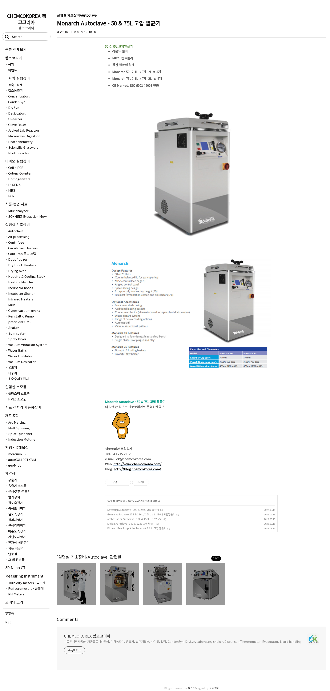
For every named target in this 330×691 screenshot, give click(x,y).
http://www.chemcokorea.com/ (137, 464)
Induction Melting (21, 439)
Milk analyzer (18, 210)
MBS (11, 190)
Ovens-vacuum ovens (24, 310)
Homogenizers (19, 179)
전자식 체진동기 (19, 542)
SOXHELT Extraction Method (28, 216)
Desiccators (17, 113)
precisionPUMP (20, 322)
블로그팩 (213, 688)
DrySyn (13, 107)
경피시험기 (15, 520)
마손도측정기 (17, 531)
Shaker (13, 327)
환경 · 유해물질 (17, 447)
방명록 (9, 613)
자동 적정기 (16, 548)
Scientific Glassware (23, 147)
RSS (8, 622)
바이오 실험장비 (17, 161)
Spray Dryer (17, 339)
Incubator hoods (20, 287)
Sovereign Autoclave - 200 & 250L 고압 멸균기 (133, 509)
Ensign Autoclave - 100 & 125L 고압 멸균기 (131, 523)
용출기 (12, 480)
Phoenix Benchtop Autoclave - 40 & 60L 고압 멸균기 (136, 528)
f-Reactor (15, 119)
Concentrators (19, 96)
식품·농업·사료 (16, 204)
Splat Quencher (20, 433)
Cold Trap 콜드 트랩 (22, 253)
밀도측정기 (15, 514)
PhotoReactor (18, 153)
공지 (11, 64)
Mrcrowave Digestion (24, 136)
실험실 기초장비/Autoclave (77, 15)
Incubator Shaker (21, 293)
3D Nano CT (15, 567)
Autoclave (15, 231)
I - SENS (14, 184)
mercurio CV (17, 454)
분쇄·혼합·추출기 (19, 491)
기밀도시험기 (17, 537)
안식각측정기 (17, 525)
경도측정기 (15, 502)
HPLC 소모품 (17, 399)
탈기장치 (14, 497)
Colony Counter (20, 173)
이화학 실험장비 (17, 78)
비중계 (12, 373)
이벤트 (12, 70)
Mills (11, 305)
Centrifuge (16, 242)
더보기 (216, 558)
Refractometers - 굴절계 (26, 588)
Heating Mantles (20, 282)
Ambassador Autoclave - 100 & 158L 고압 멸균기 (134, 519)
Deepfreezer (17, 259)
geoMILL (14, 465)
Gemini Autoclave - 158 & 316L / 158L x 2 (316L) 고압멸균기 (141, 514)
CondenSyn (16, 102)
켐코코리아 (13, 57)
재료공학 (12, 415)
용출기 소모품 (17, 485)
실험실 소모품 (16, 386)
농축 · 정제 (15, 85)
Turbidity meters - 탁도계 (26, 582)
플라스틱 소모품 (19, 393)
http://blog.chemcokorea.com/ (137, 469)
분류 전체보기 (16, 49)
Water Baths (17, 350)
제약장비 (12, 473)
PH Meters (16, 594)
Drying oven (17, 270)
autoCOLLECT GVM (22, 459)
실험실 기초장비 (17, 224)
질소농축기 (15, 90)
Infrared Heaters (20, 299)
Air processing (18, 236)
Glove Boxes (17, 124)
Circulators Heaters (23, 248)
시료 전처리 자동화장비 (23, 407)
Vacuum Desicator (22, 361)
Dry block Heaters (22, 265)
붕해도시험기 (17, 508)
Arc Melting (17, 422)
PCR (11, 196)
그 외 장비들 (16, 559)
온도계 (12, 367)
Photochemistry (20, 141)
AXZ (190, 688)
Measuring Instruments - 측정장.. (27, 576)
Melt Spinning (19, 428)
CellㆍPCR (15, 167)
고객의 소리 (14, 602)
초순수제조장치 (18, 378)
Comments (68, 619)
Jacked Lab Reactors (24, 130)
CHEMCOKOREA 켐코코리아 (26, 19)
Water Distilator (20, 356)
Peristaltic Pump (21, 316)
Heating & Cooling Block (26, 276)
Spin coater (17, 333)
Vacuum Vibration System (27, 344)
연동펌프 (14, 554)
